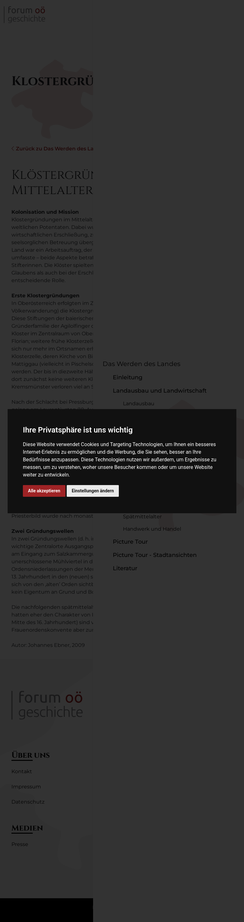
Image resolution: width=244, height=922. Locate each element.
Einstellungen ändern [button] (93, 490)
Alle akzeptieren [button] (44, 490)
